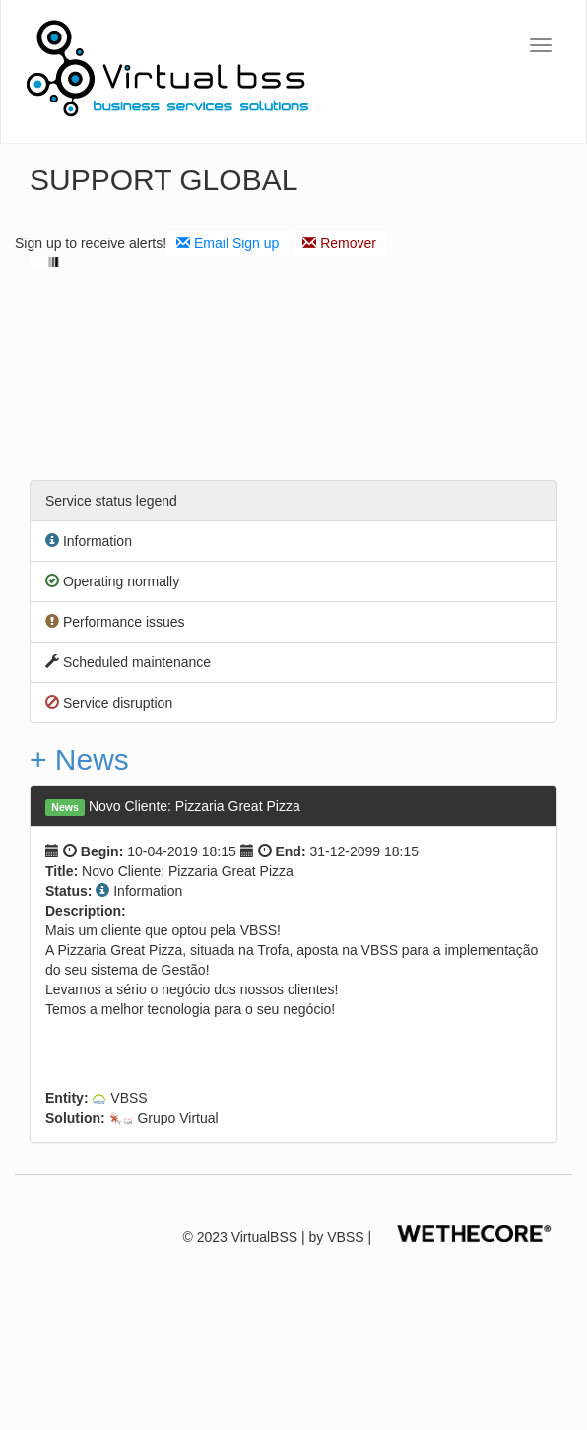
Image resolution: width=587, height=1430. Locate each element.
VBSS (345, 1237)
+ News (79, 759)
